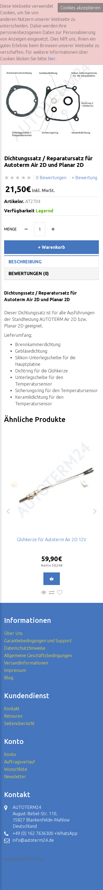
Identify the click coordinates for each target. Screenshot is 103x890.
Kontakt (12, 708)
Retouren (13, 716)
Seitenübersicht (19, 723)
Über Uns (13, 633)
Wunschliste (15, 769)
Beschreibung (25, 261)
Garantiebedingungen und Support (38, 640)
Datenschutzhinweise (24, 648)
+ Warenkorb (51, 247)
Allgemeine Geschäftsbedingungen (38, 655)
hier (51, 58)
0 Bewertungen (51, 177)
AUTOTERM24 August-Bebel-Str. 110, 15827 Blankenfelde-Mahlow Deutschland (41, 817)
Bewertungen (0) (29, 273)
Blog (8, 677)
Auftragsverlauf (19, 761)
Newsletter (15, 776)
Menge (10, 229)
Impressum (15, 670)
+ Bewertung (84, 177)
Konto (10, 754)
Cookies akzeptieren (80, 7)
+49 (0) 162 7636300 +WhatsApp (45, 833)
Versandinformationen (26, 662)
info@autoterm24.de (33, 840)
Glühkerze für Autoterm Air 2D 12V (51, 539)
